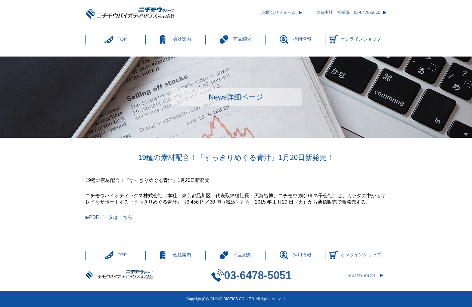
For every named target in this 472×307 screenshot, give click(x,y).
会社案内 (182, 38)
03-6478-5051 (257, 275)
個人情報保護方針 (362, 275)
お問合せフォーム (279, 12)
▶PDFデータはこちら (108, 217)
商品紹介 (242, 38)
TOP (122, 38)
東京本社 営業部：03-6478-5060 (348, 12)
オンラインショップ (360, 38)
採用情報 (302, 38)
